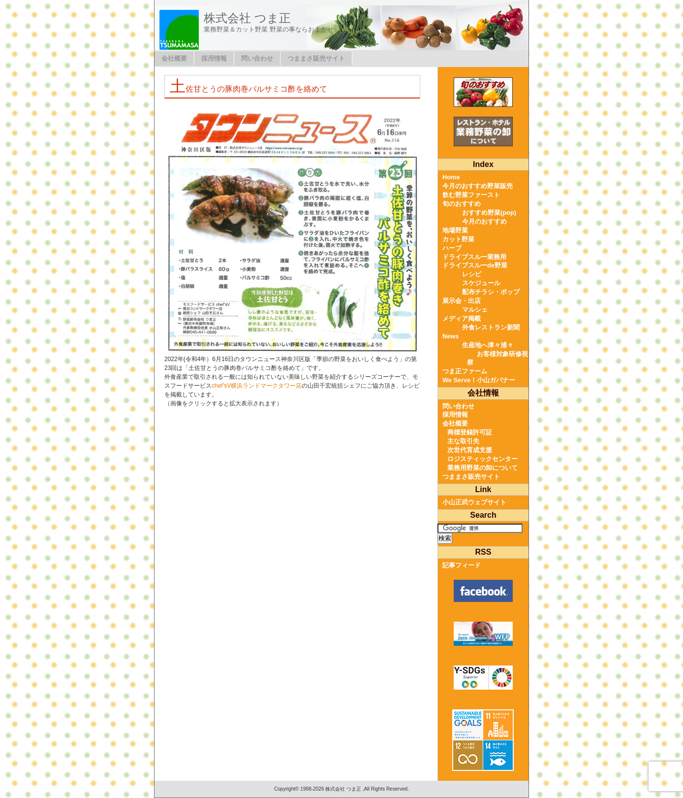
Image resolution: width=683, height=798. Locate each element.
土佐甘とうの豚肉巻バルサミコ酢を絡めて (248, 89)
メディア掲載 (461, 318)
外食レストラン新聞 (491, 327)
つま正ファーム (464, 371)
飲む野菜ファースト (471, 195)
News (450, 336)
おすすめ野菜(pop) (489, 212)
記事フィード (461, 565)
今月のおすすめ (484, 221)
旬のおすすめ (461, 203)
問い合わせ (257, 58)
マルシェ (475, 309)
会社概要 (174, 58)
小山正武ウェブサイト (474, 502)
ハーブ (452, 248)
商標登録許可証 (469, 432)
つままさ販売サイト (316, 58)
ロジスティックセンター (482, 459)
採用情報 (214, 58)
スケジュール (481, 283)
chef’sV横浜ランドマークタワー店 (257, 385)
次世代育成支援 (469, 450)
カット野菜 (458, 239)
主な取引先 (463, 441)
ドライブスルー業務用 (474, 257)
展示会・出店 (461, 300)
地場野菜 (455, 230)
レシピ (471, 274)
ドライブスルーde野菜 (474, 265)
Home (451, 177)
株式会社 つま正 (247, 18)
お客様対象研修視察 (497, 358)
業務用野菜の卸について (482, 467)
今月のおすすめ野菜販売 (477, 186)
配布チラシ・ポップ (491, 292)
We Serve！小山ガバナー (478, 380)
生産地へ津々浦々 (487, 345)
